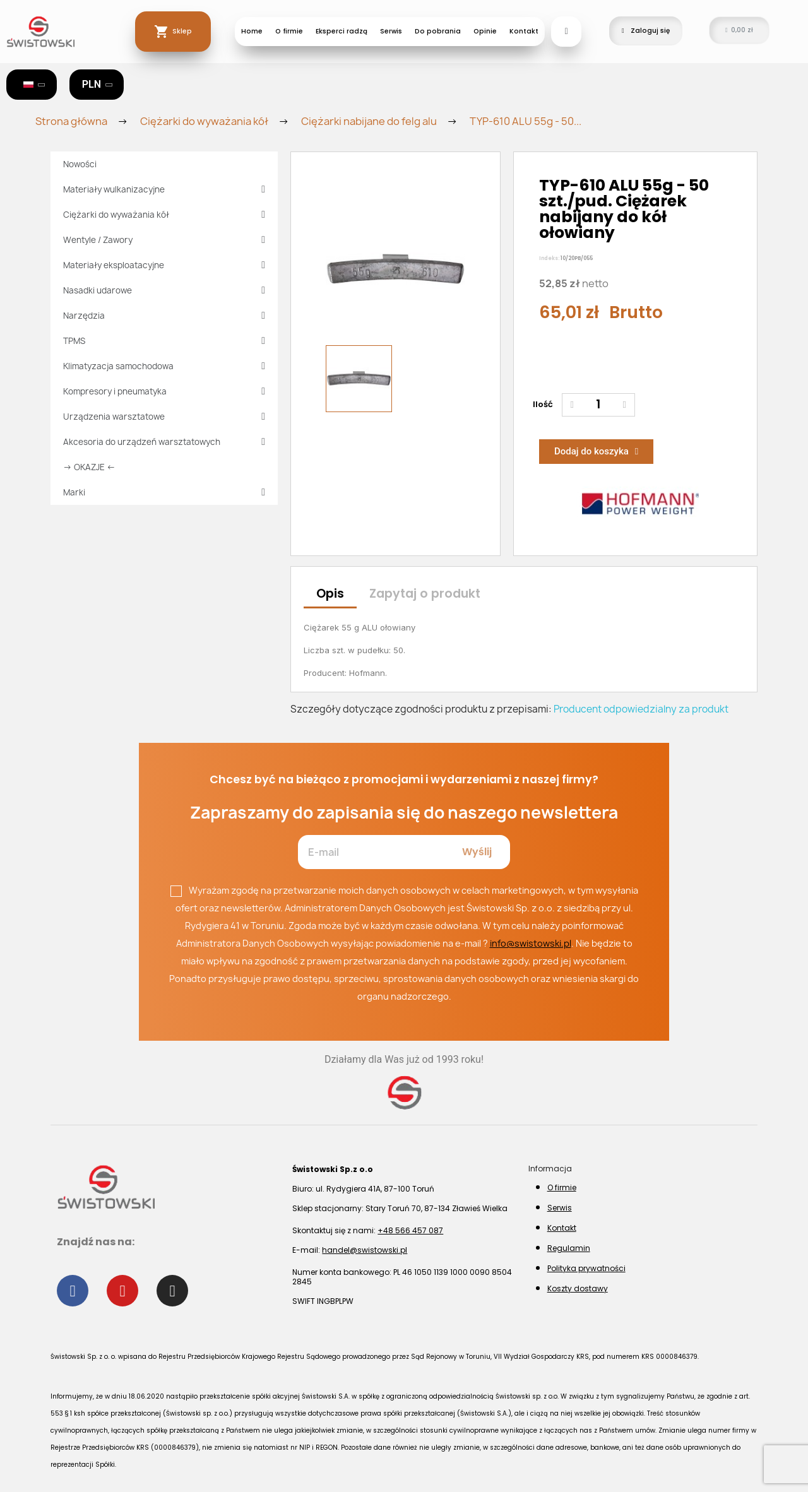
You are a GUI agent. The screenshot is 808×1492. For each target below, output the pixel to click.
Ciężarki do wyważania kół (164, 214)
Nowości (80, 164)
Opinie (485, 31)
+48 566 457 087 (410, 1230)
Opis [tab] (330, 593)
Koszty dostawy (577, 1288)
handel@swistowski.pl (364, 1250)
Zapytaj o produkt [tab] (424, 593)
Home (252, 31)
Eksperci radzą (341, 31)
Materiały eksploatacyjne (164, 265)
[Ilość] (598, 405)
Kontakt (523, 31)
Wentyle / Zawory (164, 239)
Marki (164, 492)
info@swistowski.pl (530, 943)
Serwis (391, 31)
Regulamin (568, 1248)
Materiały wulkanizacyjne (164, 189)
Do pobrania (438, 31)
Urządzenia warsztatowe (164, 416)
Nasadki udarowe (164, 290)
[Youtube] (122, 1290)
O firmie (289, 31)
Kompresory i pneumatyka (164, 391)
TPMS (164, 340)
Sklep (182, 31)
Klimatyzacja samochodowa (164, 366)
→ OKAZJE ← (89, 467)
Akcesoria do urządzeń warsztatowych (164, 441)
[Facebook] (72, 1290)
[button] (566, 31)
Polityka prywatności (586, 1268)
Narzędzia (164, 315)
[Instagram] (172, 1290)
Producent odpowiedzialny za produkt (641, 709)
